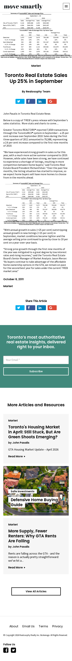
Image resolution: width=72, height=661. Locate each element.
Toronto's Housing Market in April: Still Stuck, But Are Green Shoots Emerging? (34, 432)
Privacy (57, 626)
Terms (45, 626)
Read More (16, 456)
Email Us (30, 626)
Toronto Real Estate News (35, 113)
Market (36, 66)
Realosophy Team (38, 91)
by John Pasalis (18, 443)
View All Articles (36, 591)
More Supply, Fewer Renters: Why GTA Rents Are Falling (32, 536)
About (15, 626)
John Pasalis (10, 113)
